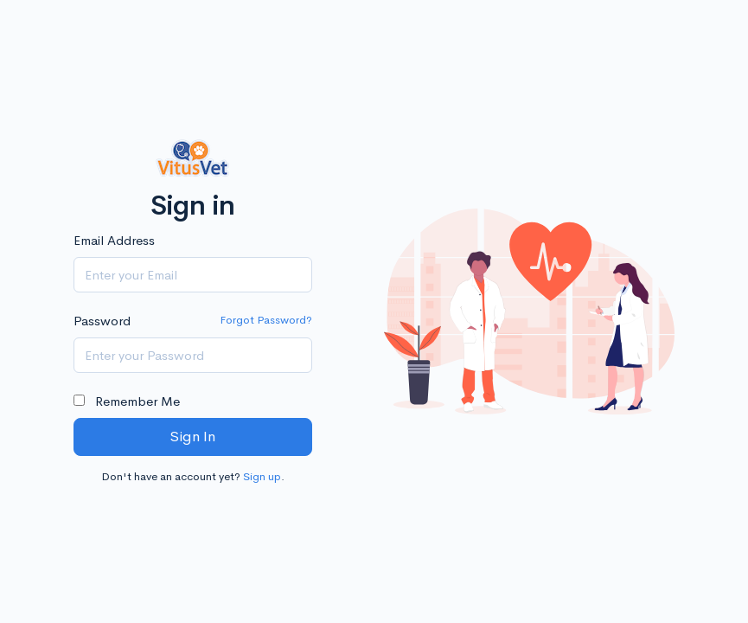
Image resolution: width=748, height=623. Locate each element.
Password (102, 320)
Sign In (192, 436)
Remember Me (127, 401)
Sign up (262, 476)
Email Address (114, 240)
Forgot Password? (266, 319)
